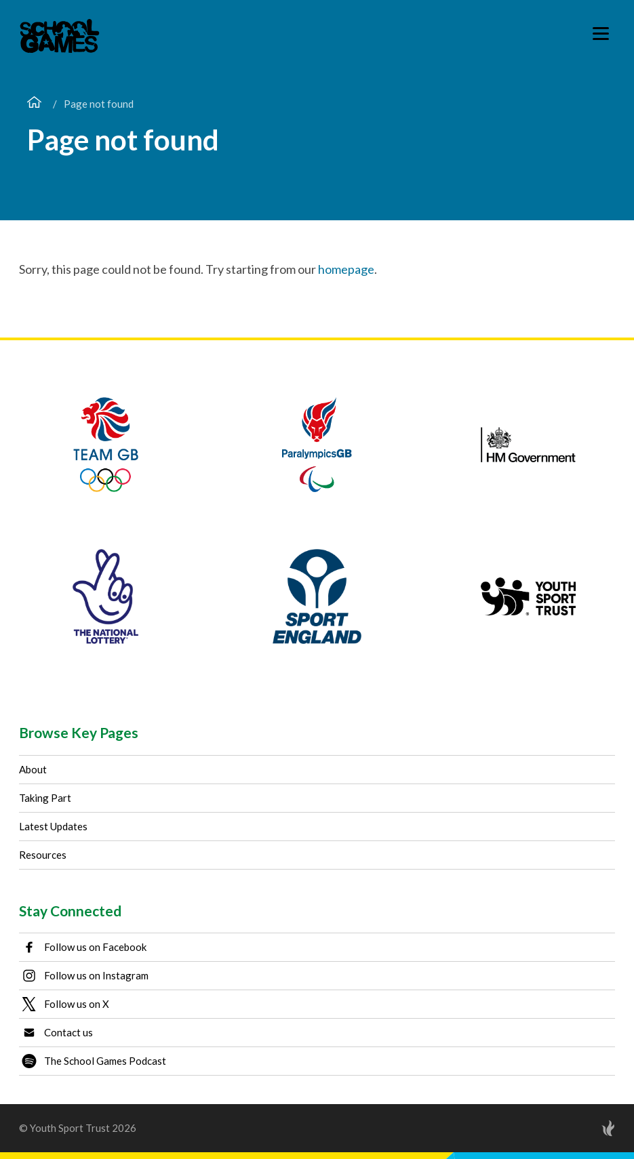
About (33, 769)
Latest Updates (53, 826)
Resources (42, 855)
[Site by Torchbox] (581, 1128)
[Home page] (34, 104)
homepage (346, 269)
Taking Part (45, 798)
